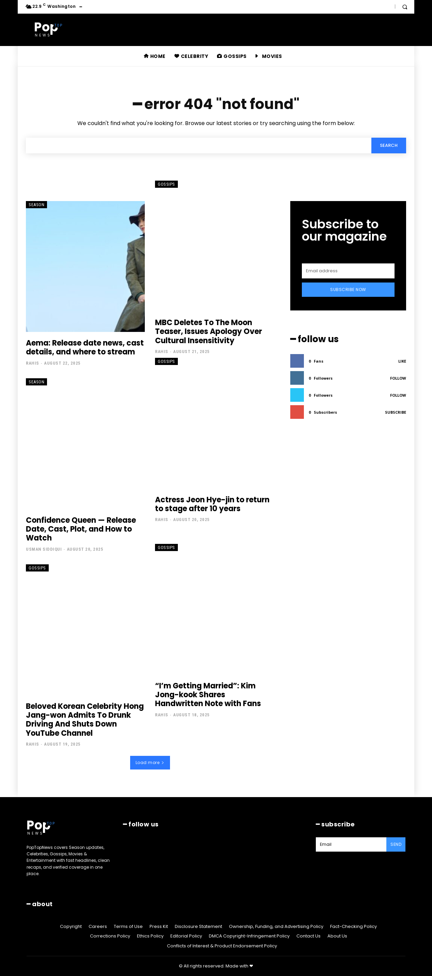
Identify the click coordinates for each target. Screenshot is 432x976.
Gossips (166, 184)
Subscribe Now (348, 289)
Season (36, 204)
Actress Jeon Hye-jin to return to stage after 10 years (212, 504)
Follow (398, 378)
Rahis (32, 363)
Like (402, 361)
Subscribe (395, 412)
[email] (348, 270)
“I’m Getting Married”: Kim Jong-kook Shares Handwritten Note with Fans (208, 695)
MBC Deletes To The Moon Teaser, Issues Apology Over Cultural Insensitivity (208, 331)
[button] (405, 7)
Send (395, 844)
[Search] (388, 145)
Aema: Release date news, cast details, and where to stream (85, 347)
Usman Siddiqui (44, 549)
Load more (150, 762)
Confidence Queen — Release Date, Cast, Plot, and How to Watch (81, 529)
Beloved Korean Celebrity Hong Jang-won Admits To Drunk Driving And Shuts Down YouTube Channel (85, 719)
